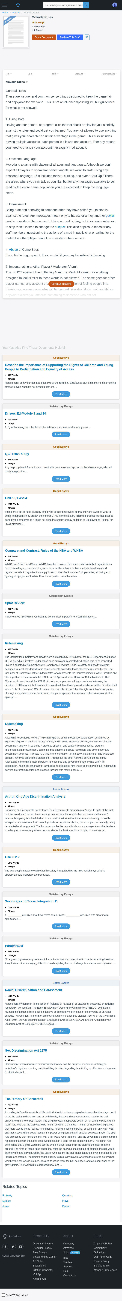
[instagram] (21, 1248)
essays (16, 13)
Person (66, 1206)
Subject (6, 1201)
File (9, 73)
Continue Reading (61, 284)
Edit (31, 73)
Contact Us (69, 1275)
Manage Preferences (105, 1270)
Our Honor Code (103, 1256)
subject (60, 227)
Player (65, 1201)
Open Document (44, 37)
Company (68, 1243)
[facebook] (6, 1248)
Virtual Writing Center (44, 1256)
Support (67, 1266)
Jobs (66, 1252)
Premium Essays (42, 1248)
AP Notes (38, 1261)
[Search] (86, 5)
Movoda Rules (32, 13)
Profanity (7, 1195)
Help (66, 1271)
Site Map (68, 1262)
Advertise (68, 1248)
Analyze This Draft (70, 37)
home (5, 13)
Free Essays (40, 1252)
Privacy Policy (101, 1261)
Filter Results (109, 73)
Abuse (13, 249)
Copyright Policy (103, 1243)
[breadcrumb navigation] (61, 13)
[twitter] (14, 1248)
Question (67, 1195)
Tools (54, 73)
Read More (61, 394)
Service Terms (102, 1265)
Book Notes (39, 1265)
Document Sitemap (43, 1243)
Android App (39, 1279)
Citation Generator (43, 1270)
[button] (4, 4)
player (110, 215)
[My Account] (116, 5)
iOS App (37, 1274)
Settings (80, 73)
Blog (65, 1257)
